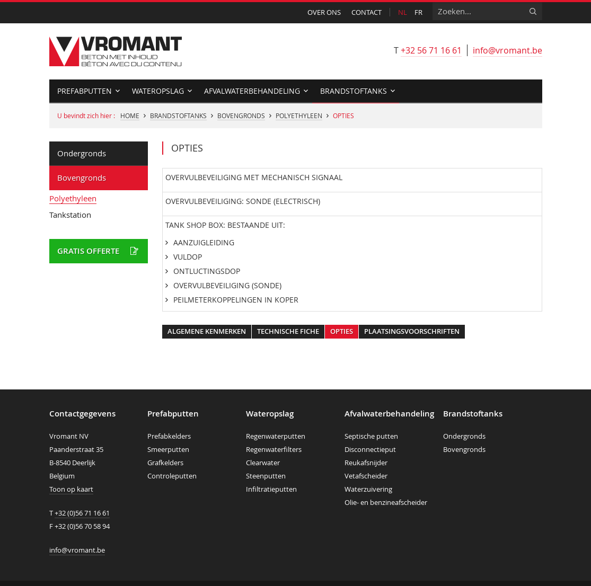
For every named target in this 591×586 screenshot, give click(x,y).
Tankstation (70, 214)
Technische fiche (288, 331)
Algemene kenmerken (206, 331)
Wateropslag (158, 91)
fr (418, 12)
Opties (341, 331)
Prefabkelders (169, 436)
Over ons (324, 12)
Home (129, 115)
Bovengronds (241, 115)
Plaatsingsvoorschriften (412, 331)
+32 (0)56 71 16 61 (82, 513)
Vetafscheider (366, 476)
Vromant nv (115, 51)
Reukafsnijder (366, 462)
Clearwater (263, 462)
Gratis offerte (88, 250)
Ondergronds (81, 153)
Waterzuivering (368, 489)
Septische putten (371, 436)
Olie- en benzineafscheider (386, 502)
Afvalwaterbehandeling (252, 91)
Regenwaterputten (275, 436)
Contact (366, 12)
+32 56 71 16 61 (431, 50)
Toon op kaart (71, 489)
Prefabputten (84, 91)
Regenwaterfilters (274, 449)
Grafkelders (165, 462)
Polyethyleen (299, 115)
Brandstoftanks (353, 91)
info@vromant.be (507, 50)
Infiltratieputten (271, 489)
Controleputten (172, 476)
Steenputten (266, 476)
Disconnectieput (370, 449)
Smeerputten (168, 449)
